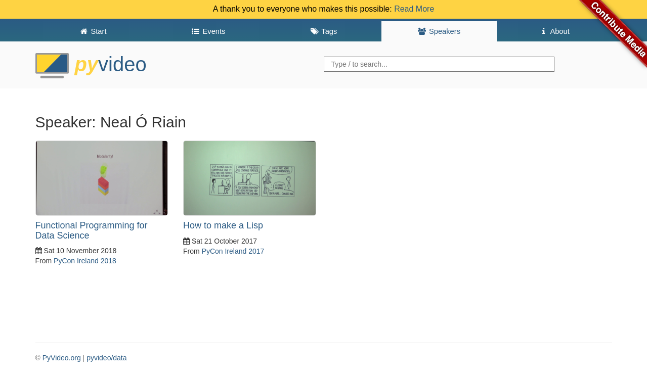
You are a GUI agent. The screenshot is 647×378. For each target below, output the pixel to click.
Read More (414, 9)
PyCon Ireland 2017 (233, 251)
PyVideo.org (61, 358)
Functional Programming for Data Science (91, 230)
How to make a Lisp (223, 225)
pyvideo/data (106, 358)
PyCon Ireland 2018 (85, 261)
